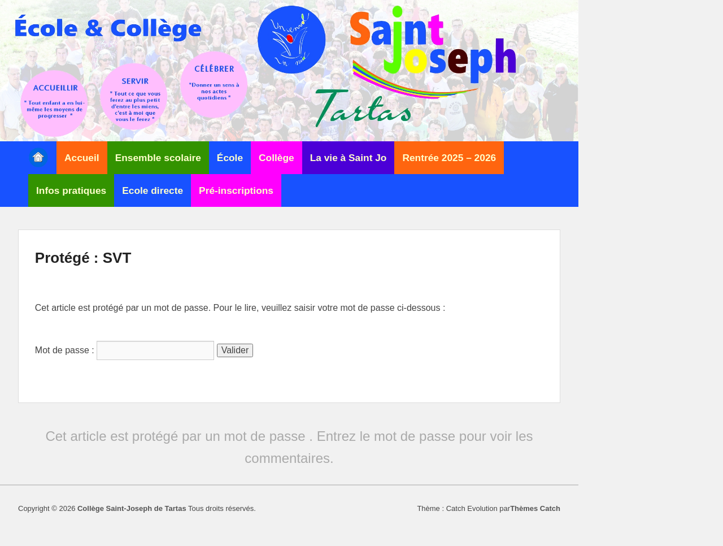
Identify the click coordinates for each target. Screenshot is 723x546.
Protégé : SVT (83, 257)
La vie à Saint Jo (348, 157)
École (230, 157)
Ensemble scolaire (158, 157)
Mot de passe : (124, 350)
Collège (276, 157)
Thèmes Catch (535, 508)
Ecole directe (152, 190)
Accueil (81, 157)
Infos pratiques (71, 190)
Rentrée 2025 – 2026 (449, 157)
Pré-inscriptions (236, 190)
